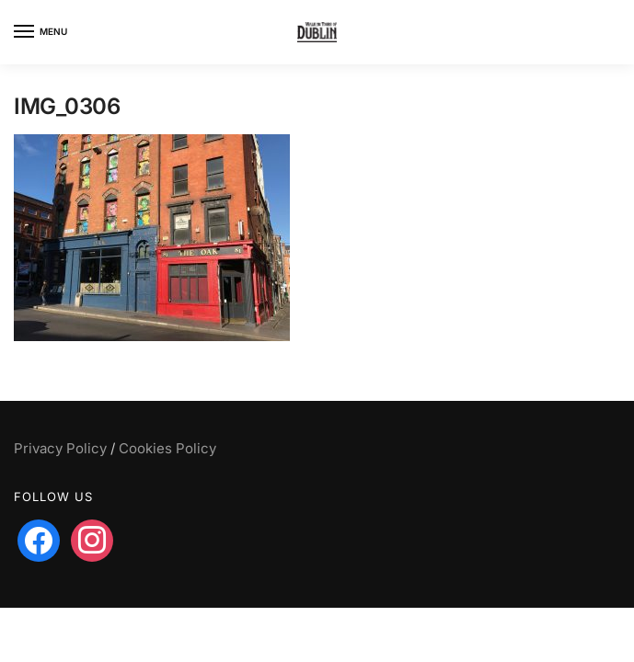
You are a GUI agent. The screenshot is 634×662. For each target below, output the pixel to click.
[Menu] (41, 32)
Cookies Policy (167, 448)
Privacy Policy (60, 448)
